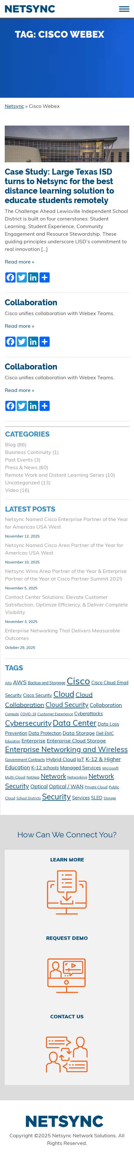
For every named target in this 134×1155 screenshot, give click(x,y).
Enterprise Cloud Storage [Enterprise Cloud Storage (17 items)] (76, 741)
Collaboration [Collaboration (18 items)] (106, 705)
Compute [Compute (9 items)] (12, 714)
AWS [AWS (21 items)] (20, 683)
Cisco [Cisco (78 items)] (78, 681)
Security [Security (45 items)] (56, 797)
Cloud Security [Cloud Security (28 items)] (67, 705)
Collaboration (31, 302)
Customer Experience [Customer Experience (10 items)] (55, 714)
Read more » (19, 262)
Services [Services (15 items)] (81, 798)
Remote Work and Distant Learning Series (54, 475)
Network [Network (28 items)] (53, 777)
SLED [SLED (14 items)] (96, 798)
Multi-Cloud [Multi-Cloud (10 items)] (15, 777)
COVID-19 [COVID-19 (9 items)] (28, 714)
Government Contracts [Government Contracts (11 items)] (25, 760)
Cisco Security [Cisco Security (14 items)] (37, 695)
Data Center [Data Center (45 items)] (74, 724)
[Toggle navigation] (126, 8)
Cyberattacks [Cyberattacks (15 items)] (88, 714)
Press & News (21, 467)
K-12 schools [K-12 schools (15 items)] (45, 768)
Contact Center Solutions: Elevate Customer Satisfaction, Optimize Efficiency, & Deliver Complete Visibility (66, 605)
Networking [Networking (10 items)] (77, 777)
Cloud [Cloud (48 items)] (63, 695)
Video (12, 490)
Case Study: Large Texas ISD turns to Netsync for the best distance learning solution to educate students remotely (59, 186)
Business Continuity (28, 452)
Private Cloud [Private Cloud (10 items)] (96, 787)
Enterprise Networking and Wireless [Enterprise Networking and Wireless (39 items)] (66, 750)
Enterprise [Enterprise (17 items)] (33, 741)
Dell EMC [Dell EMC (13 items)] (105, 734)
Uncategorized (22, 483)
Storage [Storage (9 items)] (110, 798)
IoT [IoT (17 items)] (80, 759)
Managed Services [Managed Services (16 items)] (80, 768)
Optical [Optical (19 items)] (39, 787)
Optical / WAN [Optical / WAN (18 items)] (66, 787)
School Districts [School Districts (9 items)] (28, 798)
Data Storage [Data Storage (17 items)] (79, 733)
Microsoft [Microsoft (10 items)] (110, 768)
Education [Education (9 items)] (12, 741)
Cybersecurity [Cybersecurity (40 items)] (28, 724)
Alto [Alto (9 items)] (8, 683)
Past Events (19, 460)
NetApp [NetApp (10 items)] (33, 777)
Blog (10, 445)
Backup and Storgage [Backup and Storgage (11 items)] (46, 683)
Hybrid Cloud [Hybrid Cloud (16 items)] (61, 759)
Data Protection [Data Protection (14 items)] (44, 733)
